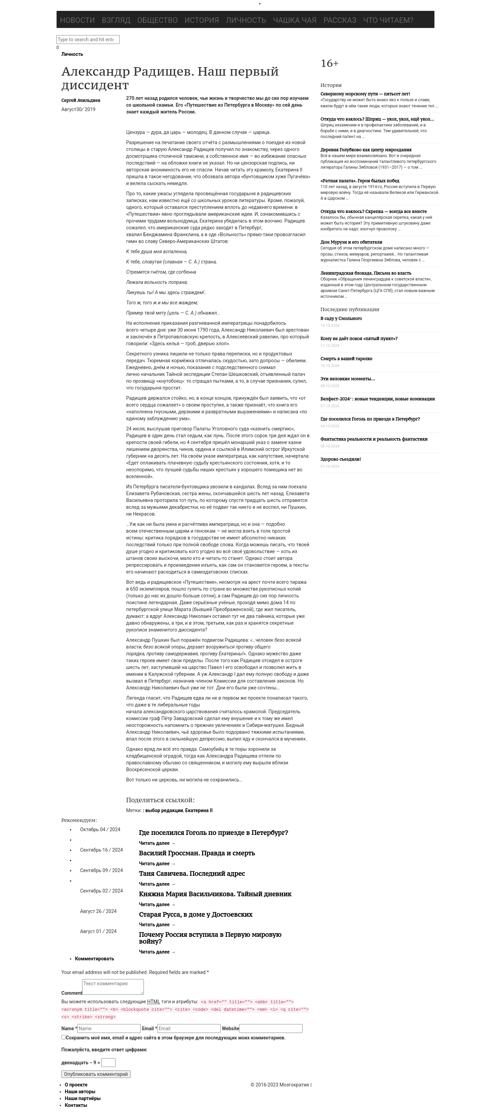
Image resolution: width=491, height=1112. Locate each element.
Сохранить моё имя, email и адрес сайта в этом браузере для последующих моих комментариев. (176, 1037)
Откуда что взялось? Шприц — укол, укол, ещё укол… (377, 119)
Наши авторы (80, 1091)
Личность (246, 20)
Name (69, 1028)
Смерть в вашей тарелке (346, 358)
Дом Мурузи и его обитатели (351, 242)
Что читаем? (388, 20)
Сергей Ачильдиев (80, 100)
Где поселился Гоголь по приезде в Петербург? (213, 832)
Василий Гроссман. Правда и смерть (197, 853)
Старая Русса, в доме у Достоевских (196, 914)
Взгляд (116, 20)
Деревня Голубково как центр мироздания (366, 149)
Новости (77, 20)
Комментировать (94, 958)
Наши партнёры (83, 1098)
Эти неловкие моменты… (348, 378)
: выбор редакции (163, 810)
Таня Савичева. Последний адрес (192, 873)
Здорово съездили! (341, 459)
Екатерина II (198, 810)
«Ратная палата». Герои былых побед (360, 180)
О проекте (76, 1084)
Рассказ (339, 20)
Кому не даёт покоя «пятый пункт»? (359, 338)
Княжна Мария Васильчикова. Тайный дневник (215, 894)
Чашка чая (295, 20)
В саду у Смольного (341, 318)
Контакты (76, 1105)
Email (149, 1028)
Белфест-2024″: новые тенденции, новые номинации (378, 398)
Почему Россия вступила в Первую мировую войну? (210, 937)
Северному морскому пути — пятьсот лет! (365, 93)
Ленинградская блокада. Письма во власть (366, 273)
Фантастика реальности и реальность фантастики (374, 439)
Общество (157, 20)
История (201, 20)
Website (230, 1028)
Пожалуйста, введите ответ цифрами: (104, 1049)
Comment (71, 993)
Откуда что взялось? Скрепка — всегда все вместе (374, 211)
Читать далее (157, 843)
